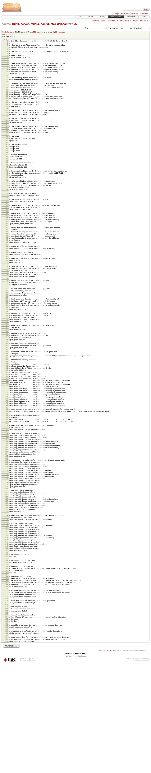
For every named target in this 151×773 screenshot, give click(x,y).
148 (6, 392)
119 (6, 322)
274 (6, 698)
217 (6, 560)
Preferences (144, 14)
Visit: (86, 28)
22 (7, 92)
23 (7, 94)
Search (144, 17)
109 (6, 298)
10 (7, 63)
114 (6, 310)
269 (6, 686)
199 (6, 516)
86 (7, 243)
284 (6, 721)
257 (6, 657)
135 (6, 361)
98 (7, 273)
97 (7, 270)
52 (7, 163)
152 (6, 402)
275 (6, 701)
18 (7, 83)
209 (6, 540)
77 (7, 223)
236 (6, 607)
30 (7, 112)
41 (7, 137)
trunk (15, 23)
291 (6, 738)
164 (6, 431)
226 (6, 582)
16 (7, 78)
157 (6, 414)
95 (7, 265)
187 (6, 487)
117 (6, 318)
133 (6, 357)
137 (6, 366)
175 (6, 458)
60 (7, 182)
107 (6, 294)
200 (6, 518)
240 (6, 616)
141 (6, 376)
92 (7, 258)
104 (6, 287)
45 (7, 147)
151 (6, 399)
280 (6, 712)
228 (6, 587)
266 (6, 679)
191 (6, 496)
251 (6, 644)
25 (7, 99)
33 (7, 118)
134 (6, 359)
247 (6, 634)
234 (6, 602)
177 (6, 463)
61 (7, 184)
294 (6, 745)
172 (6, 451)
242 (6, 621)
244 (6, 626)
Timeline (90, 17)
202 (6, 523)
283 (6, 719)
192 (6, 499)
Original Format (81, 765)
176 (6, 461)
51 (7, 161)
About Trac (134, 14)
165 (6, 433)
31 (7, 113)
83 (7, 236)
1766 (75, 23)
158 (6, 416)
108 (6, 296)
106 (6, 292)
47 (7, 152)
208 (6, 538)
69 (7, 204)
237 (6, 609)
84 (7, 239)
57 (7, 175)
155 (6, 409)
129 (6, 347)
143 (6, 381)
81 (7, 232)
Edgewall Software (28, 769)
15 (7, 75)
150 (6, 397)
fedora (35, 23)
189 (6, 492)
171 (6, 448)
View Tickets (131, 17)
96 (7, 268)
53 (7, 166)
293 (6, 743)
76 (7, 220)
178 (6, 466)
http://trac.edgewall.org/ (142, 769)
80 (7, 230)
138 (6, 369)
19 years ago (60, 32)
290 (6, 736)
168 (6, 441)
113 (6, 308)
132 (6, 354)
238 (6, 611)
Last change (7, 32)
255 (6, 653)
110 (6, 301)
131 (6, 352)
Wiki (79, 17)
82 (7, 234)
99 (7, 275)
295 (6, 747)
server (25, 23)
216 (6, 558)
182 (6, 475)
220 (6, 568)
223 (6, 575)
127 (6, 342)
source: (7, 23)
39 (7, 132)
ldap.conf (62, 23)
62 (7, 187)
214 (6, 553)
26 (7, 102)
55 (7, 171)
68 (7, 201)
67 (7, 199)
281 (6, 714)
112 (6, 305)
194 (6, 503)
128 (6, 344)
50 (7, 159)
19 (7, 85)
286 (6, 726)
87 (7, 246)
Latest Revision (112, 20)
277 (6, 705)
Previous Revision (99, 20)
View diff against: (140, 28)
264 (6, 674)
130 (6, 349)
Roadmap (102, 17)
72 (7, 211)
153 (6, 404)
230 (6, 592)
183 (6, 478)
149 (6, 395)
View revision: (114, 28)
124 (6, 335)
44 (7, 144)
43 (7, 142)
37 (7, 128)
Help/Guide (125, 14)
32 (7, 116)
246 (6, 631)
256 (6, 655)
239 (6, 614)
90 (7, 253)
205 (6, 531)
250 (6, 641)
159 (6, 418)
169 (6, 443)
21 (7, 90)
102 (6, 282)
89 (7, 251)
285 (6, 724)
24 (7, 97)
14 (7, 73)
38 (7, 130)
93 (7, 260)
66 (7, 196)
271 (6, 691)
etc (53, 23)
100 (6, 278)
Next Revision (124, 20)
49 (7, 156)
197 (6, 511)
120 (6, 325)
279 (6, 709)
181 (6, 473)
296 (6, 750)
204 (6, 528)
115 (6, 313)
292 (6, 740)
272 (6, 693)
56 (7, 173)
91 (7, 256)
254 (6, 650)
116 (6, 315)
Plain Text (68, 765)
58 (7, 177)
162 (6, 426)
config (45, 23)
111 (6, 303)
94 (7, 263)
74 (7, 216)
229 (6, 590)
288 (6, 731)
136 (6, 364)
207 (6, 535)
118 (6, 320)
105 (6, 289)
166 (6, 436)
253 (6, 648)
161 (6, 423)
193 (6, 501)
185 (6, 482)
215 (6, 555)
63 (7, 189)
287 (6, 729)
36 (7, 125)
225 (6, 580)
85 (7, 241)
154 (6, 406)
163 (6, 428)
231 (6, 595)
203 (6, 526)
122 (6, 330)
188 (6, 490)
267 (6, 681)
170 (6, 446)
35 (7, 123)
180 (6, 471)
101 (6, 280)
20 (7, 87)
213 (6, 550)
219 (6, 565)
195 (6, 506)
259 (6, 662)
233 (6, 600)
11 (7, 66)
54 (7, 168)
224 (6, 577)
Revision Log (144, 20)
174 (6, 456)
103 (6, 285)
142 (6, 378)
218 (6, 563)
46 (7, 149)
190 (6, 494)
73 (7, 213)
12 (7, 68)
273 (6, 696)
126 (6, 340)
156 (6, 411)
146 (6, 387)
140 (6, 374)
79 (7, 227)
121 (6, 327)
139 (6, 371)
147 (6, 390)
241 (6, 619)
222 (6, 572)
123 (6, 332)
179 (6, 468)
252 (6, 646)
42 (7, 140)
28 (7, 107)
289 (6, 733)
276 (6, 703)
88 (7, 248)
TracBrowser (112, 759)
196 (6, 508)
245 (6, 629)
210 (6, 543)
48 (7, 154)
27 (7, 104)
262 (6, 669)
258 (6, 660)
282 (6, 717)
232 (6, 597)
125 (6, 337)
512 (34, 32)
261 (6, 667)
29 (7, 109)
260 (6, 664)
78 (7, 225)
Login (117, 14)
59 (7, 180)
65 (7, 194)
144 (6, 383)
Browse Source (116, 17)
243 (6, 624)
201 (6, 521)
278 (6, 708)
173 (6, 453)
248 (6, 636)
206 (6, 533)
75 (7, 218)
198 (6, 513)
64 (7, 192)
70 (7, 206)
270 (6, 689)
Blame (135, 20)
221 (6, 570)
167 (6, 438)
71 (7, 208)
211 (6, 545)
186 (6, 485)
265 (6, 676)
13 (7, 70)
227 (6, 585)
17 (7, 80)
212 (6, 548)
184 (6, 480)
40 (7, 135)
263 (6, 672)
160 (6, 421)
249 (6, 639)
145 (6, 385)
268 (6, 684)
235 (6, 604)
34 (7, 121)
